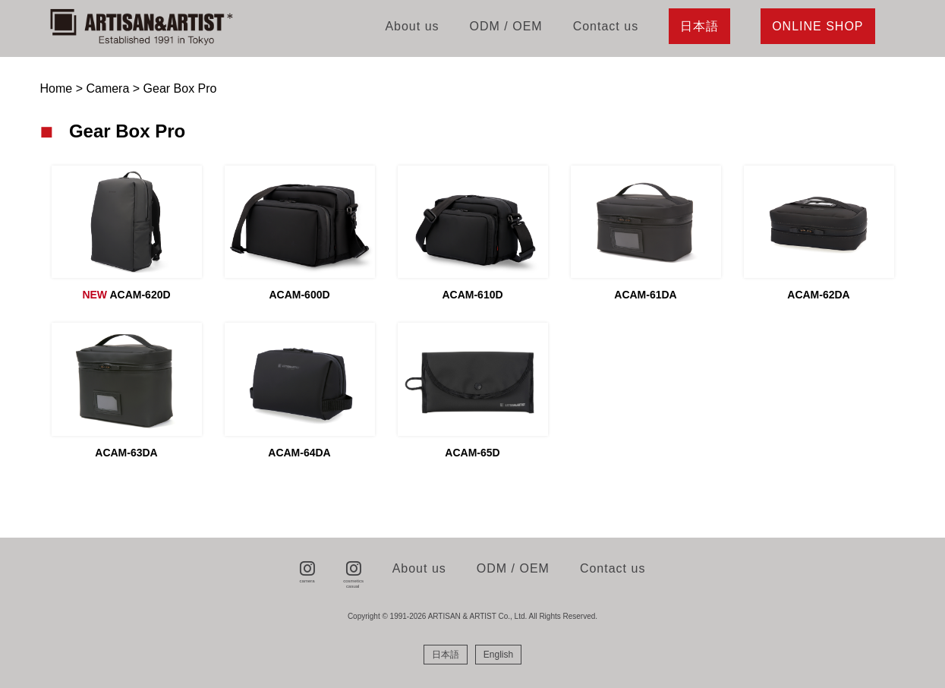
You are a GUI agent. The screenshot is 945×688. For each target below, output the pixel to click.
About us (412, 26)
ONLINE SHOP (817, 26)
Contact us (605, 26)
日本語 (699, 26)
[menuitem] (446, 654)
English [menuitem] (498, 654)
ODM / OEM (506, 26)
